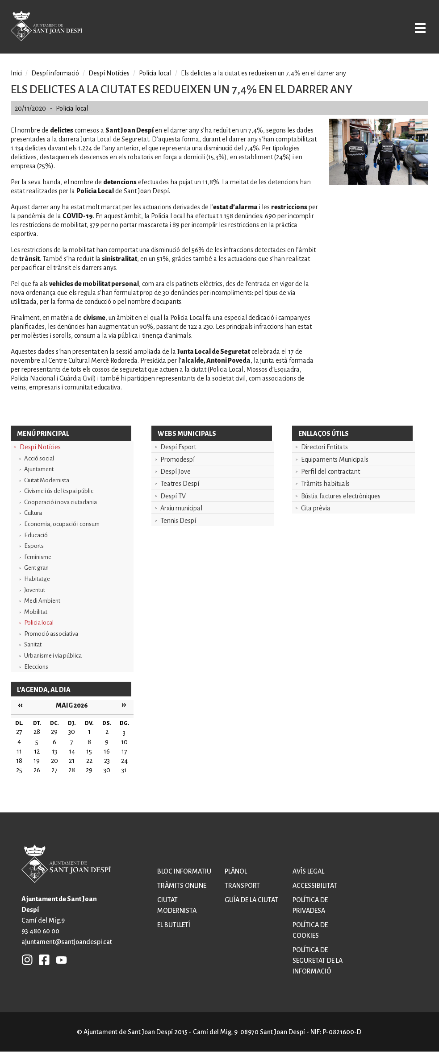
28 (71, 770)
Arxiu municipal (181, 508)
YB (59, 959)
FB (42, 959)
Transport (242, 885)
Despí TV (173, 496)
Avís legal (308, 871)
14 (72, 751)
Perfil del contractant (330, 471)
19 (36, 760)
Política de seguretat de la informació (318, 960)
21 (72, 760)
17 (124, 751)
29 (89, 770)
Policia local (39, 622)
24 (124, 760)
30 (107, 770)
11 (19, 751)
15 (89, 751)
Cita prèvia (315, 508)
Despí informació (55, 73)
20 (54, 760)
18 (19, 760)
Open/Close (414, 28)
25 (19, 770)
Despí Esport (178, 447)
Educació (36, 535)
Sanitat (33, 644)
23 (107, 760)
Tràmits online (181, 885)
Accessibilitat (315, 885)
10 (124, 742)
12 (37, 751)
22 (89, 760)
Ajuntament (39, 469)
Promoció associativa (51, 633)
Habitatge (37, 579)
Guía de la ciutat (251, 899)
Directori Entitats (324, 447)
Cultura (33, 512)
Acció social (39, 458)
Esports (34, 546)
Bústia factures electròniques (340, 496)
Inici (16, 73)
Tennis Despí (178, 520)
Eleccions (36, 666)
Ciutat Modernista (46, 480)
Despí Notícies (40, 447)
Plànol (236, 871)
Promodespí (177, 459)
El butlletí (173, 924)
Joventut (34, 590)
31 (124, 770)
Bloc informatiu (184, 871)
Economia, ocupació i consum (62, 524)
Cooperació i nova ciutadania (60, 502)
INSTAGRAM (27, 959)
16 (107, 751)
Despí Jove (175, 471)
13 (54, 751)
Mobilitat (35, 612)
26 (36, 770)
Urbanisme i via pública (53, 655)
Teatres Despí (179, 483)
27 (54, 770)
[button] (378, 182)
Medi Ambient (42, 600)
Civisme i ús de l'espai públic (58, 491)
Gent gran (36, 567)
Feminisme (37, 557)
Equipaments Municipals (334, 459)
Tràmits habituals (325, 483)
